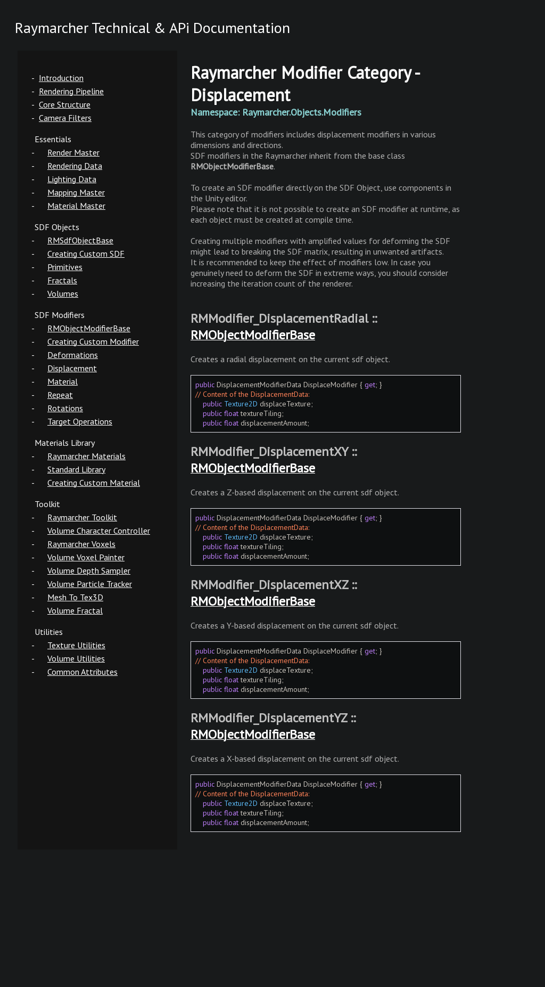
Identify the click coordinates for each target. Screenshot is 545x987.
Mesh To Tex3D (75, 597)
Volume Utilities (76, 658)
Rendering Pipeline (71, 91)
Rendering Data (74, 165)
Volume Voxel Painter (86, 557)
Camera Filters (65, 117)
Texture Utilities (76, 645)
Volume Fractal (75, 610)
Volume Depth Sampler (88, 570)
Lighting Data (71, 179)
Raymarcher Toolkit (82, 517)
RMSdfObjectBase (80, 240)
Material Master (76, 205)
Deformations (72, 354)
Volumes (62, 293)
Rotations (65, 408)
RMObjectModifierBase (88, 328)
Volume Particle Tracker (89, 583)
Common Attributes (82, 671)
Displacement (72, 368)
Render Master (73, 152)
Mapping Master (76, 192)
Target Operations (79, 421)
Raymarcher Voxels (81, 544)
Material (62, 381)
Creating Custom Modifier (93, 341)
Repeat (60, 394)
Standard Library (76, 469)
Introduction (61, 77)
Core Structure (64, 104)
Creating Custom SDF (86, 253)
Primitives (64, 267)
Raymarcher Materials (86, 456)
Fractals (62, 280)
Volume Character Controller (98, 530)
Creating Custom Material (93, 482)
